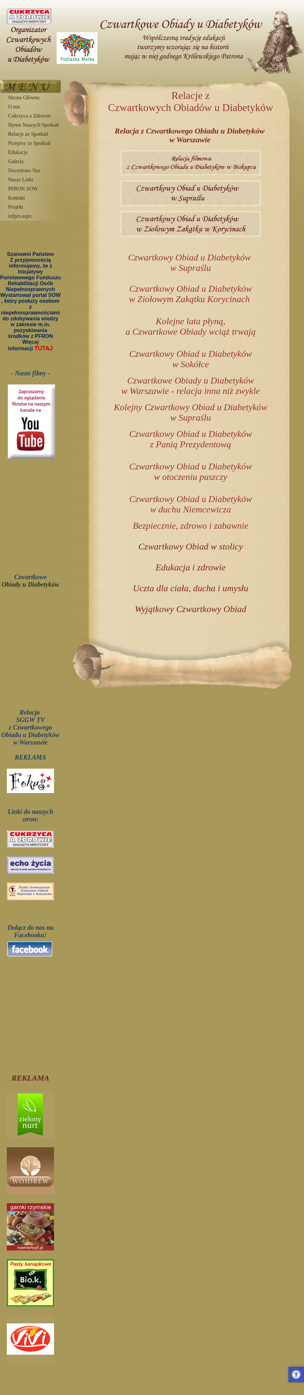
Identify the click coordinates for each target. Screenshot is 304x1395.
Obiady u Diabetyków (30, 584)
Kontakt (16, 198)
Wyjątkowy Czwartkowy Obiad (190, 609)
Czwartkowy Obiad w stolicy (190, 546)
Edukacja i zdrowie (191, 567)
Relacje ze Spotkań (28, 134)
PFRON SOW (23, 188)
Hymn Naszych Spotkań (33, 125)
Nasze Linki (21, 179)
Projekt (15, 207)
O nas (14, 106)
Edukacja (18, 152)
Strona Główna (23, 97)
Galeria (15, 161)
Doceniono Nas (24, 170)
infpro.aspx (20, 216)
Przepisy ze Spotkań (29, 143)
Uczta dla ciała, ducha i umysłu (190, 588)
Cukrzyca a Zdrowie (29, 116)
